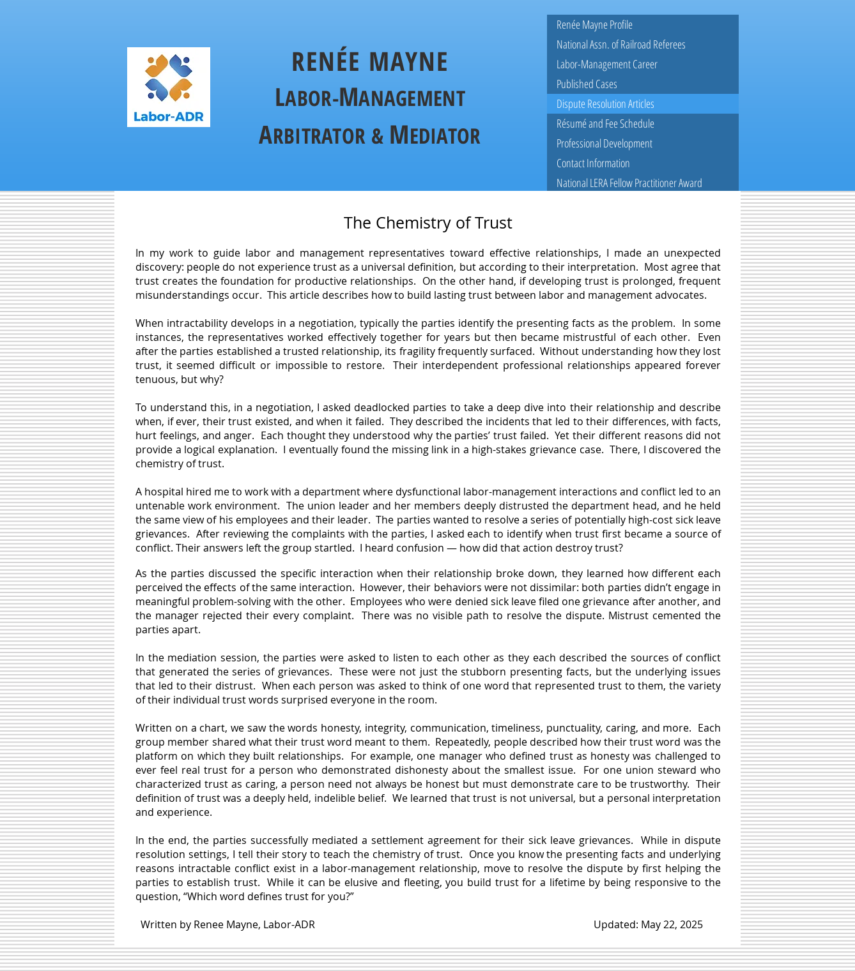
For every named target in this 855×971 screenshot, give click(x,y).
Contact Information (593, 162)
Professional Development (604, 143)
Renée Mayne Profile (595, 24)
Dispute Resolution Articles (605, 103)
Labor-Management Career (607, 64)
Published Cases (587, 83)
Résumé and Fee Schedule (605, 123)
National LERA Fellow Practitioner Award (629, 182)
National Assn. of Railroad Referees (621, 44)
